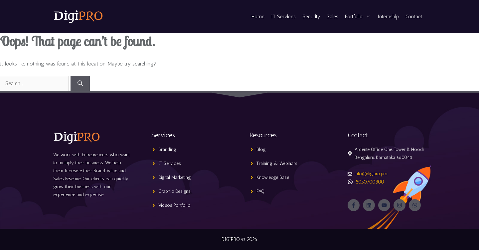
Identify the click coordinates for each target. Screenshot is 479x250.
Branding (167, 149)
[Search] (80, 83)
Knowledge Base (272, 177)
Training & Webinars (276, 163)
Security (311, 17)
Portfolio (359, 17)
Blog (261, 149)
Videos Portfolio (174, 205)
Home (257, 17)
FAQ (260, 191)
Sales (332, 17)
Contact (413, 17)
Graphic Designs (174, 191)
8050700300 (370, 182)
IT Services (283, 17)
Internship (388, 17)
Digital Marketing (174, 177)
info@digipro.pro (371, 174)
